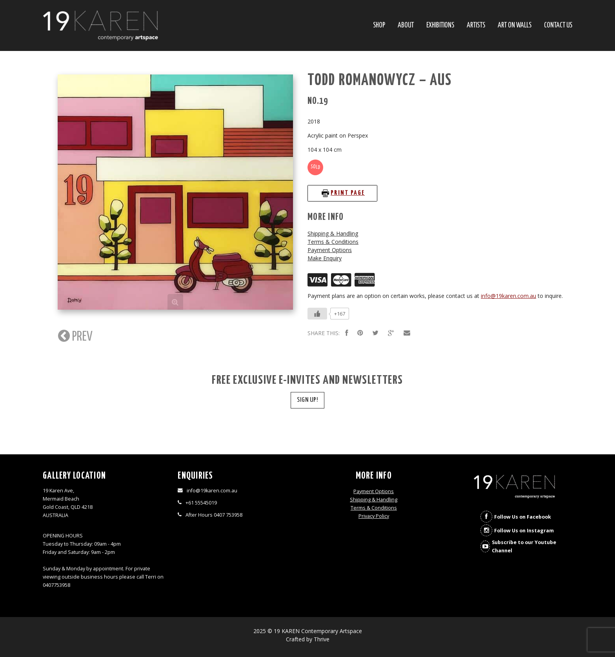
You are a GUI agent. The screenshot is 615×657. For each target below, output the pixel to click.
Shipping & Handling (333, 233)
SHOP (379, 25)
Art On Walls (514, 25)
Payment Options (330, 250)
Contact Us (558, 25)
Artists (476, 25)
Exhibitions (440, 25)
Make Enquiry (325, 258)
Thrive (321, 639)
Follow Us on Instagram (524, 530)
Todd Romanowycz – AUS (380, 80)
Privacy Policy (373, 516)
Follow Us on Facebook (522, 517)
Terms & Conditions (333, 241)
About (406, 25)
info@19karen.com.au (508, 295)
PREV (74, 336)
